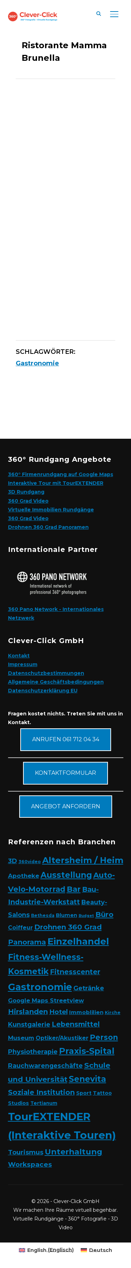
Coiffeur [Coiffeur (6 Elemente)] (20, 927)
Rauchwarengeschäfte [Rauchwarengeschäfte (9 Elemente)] (45, 1065)
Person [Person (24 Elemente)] (104, 1037)
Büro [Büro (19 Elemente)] (104, 914)
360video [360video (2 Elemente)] (30, 861)
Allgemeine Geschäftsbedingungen (56, 682)
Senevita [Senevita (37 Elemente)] (87, 1079)
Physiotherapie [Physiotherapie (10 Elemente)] (33, 1051)
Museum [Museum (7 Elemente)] (21, 1037)
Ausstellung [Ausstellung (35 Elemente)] (66, 875)
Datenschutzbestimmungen (46, 673)
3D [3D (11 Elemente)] (12, 861)
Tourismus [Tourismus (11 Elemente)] (25, 1152)
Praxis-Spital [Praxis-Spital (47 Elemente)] (87, 1051)
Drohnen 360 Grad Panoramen (48, 527)
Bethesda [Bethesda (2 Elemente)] (42, 915)
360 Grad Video (28, 501)
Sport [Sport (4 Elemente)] (84, 1093)
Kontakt (19, 656)
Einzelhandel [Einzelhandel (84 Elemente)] (78, 941)
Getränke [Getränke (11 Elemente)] (88, 988)
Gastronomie (37, 363)
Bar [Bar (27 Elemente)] (74, 889)
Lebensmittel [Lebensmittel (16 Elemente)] (76, 1024)
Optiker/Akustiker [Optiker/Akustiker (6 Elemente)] (62, 1038)
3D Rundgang (26, 492)
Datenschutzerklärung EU (43, 690)
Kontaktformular (65, 773)
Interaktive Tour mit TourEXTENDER (55, 483)
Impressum (22, 664)
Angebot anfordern (65, 806)
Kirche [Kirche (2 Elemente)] (113, 1012)
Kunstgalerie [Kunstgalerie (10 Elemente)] (29, 1024)
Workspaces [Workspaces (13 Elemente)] (30, 1164)
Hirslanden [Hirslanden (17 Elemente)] (28, 1011)
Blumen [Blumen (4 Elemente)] (66, 915)
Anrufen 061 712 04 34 (65, 739)
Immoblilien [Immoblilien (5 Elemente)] (86, 1012)
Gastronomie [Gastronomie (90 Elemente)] (40, 987)
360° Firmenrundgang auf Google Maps (60, 474)
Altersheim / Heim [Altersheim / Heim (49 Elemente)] (82, 860)
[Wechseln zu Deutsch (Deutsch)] (96, 1249)
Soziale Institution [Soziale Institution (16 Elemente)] (41, 1092)
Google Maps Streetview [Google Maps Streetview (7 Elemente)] (46, 1000)
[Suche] (99, 13)
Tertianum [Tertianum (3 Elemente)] (43, 1103)
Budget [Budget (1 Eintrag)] (86, 915)
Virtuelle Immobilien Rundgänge (51, 510)
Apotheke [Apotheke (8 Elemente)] (23, 875)
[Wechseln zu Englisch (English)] (46, 1249)
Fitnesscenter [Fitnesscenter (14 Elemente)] (75, 972)
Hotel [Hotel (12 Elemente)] (58, 1012)
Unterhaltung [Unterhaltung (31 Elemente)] (73, 1152)
